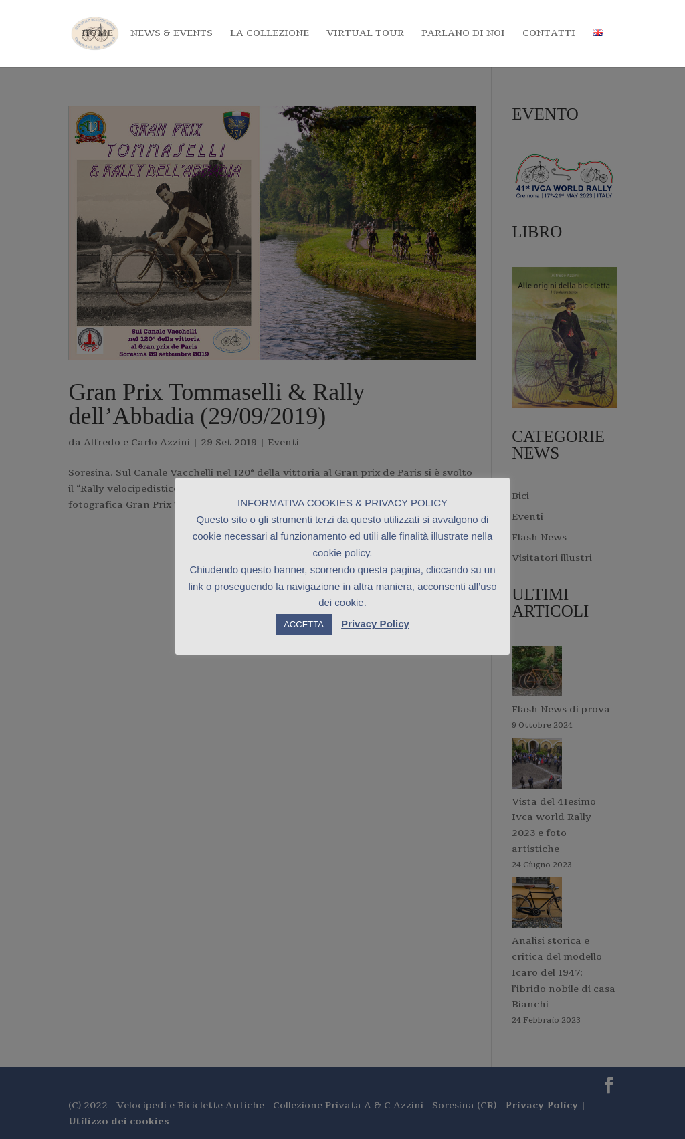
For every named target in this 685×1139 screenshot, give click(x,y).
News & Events (171, 34)
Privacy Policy (375, 623)
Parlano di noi (463, 34)
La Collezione (269, 34)
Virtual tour (365, 34)
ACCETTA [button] (304, 624)
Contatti (548, 34)
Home (97, 34)
